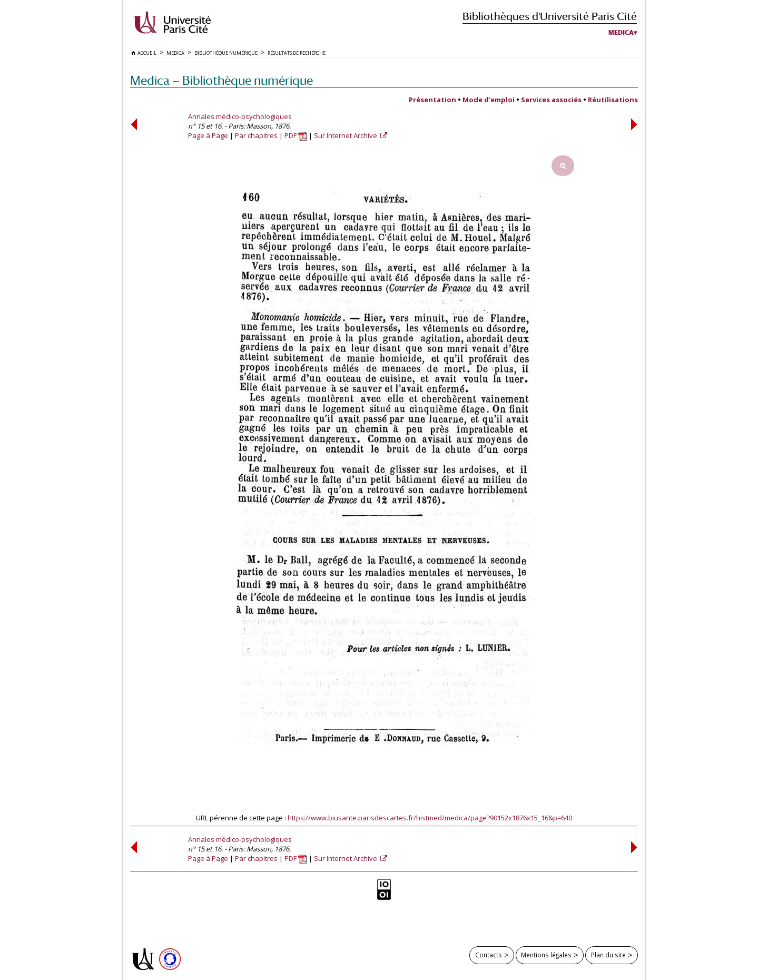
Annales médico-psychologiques (240, 116)
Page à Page (208, 135)
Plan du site (608, 954)
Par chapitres (256, 135)
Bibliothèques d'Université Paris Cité (549, 16)
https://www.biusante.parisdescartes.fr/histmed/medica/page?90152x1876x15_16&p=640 (430, 817)
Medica (621, 32)
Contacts (488, 954)
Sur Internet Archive (346, 135)
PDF (295, 135)
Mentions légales (546, 954)
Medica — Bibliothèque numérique (221, 80)
